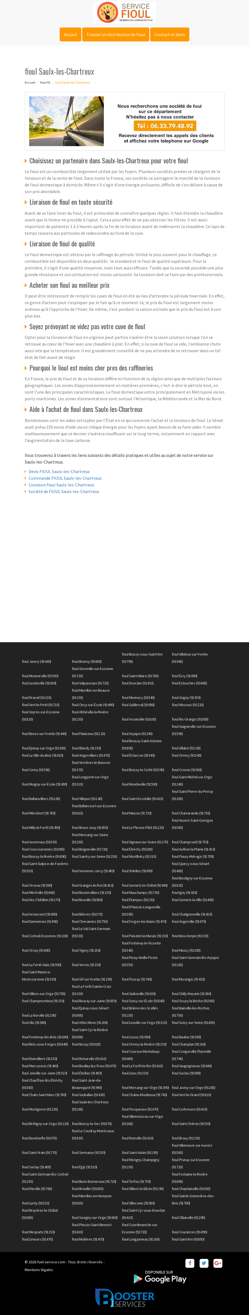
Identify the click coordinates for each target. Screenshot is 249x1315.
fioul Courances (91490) (189, 1231)
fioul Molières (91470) (88, 1239)
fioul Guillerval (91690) (138, 704)
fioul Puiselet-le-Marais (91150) (145, 935)
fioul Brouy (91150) (186, 1138)
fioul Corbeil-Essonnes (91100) (45, 935)
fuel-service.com (51, 1261)
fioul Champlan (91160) (189, 1044)
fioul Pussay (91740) (137, 979)
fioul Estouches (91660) (189, 683)
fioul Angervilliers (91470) (91, 755)
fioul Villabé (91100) (186, 748)
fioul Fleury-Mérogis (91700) (193, 856)
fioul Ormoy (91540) (187, 755)
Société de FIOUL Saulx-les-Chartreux (64, 491)
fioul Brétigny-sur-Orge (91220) (45, 1123)
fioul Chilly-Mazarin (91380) (191, 993)
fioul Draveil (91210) (36, 697)
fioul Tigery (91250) (86, 950)
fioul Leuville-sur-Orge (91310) (144, 1022)
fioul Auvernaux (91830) (39, 841)
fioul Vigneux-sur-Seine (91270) (145, 841)
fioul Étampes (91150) (138, 899)
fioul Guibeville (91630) (139, 993)
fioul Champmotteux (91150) (43, 1000)
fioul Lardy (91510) (35, 1203)
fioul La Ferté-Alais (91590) (41, 964)
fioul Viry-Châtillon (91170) (41, 899)
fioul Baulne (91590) (186, 1036)
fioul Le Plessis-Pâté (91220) (143, 827)
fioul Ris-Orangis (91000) (190, 719)
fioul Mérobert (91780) (39, 813)
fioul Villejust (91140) (87, 798)
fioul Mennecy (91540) (138, 697)
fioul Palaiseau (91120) (88, 733)
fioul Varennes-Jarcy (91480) (93, 870)
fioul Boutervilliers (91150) (91, 892)
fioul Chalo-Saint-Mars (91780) (44, 1094)
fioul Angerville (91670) (189, 921)
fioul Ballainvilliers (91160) (41, 798)
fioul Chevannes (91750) (90, 921)
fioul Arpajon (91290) (137, 733)
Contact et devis (169, 34)
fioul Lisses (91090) (136, 1036)
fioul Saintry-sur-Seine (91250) (94, 856)
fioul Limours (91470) (37, 1239)
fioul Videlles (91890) (137, 870)
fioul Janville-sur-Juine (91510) (44, 1073)
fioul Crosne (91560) (187, 769)
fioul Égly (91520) (84, 1166)
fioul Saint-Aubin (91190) (140, 1152)
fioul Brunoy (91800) (87, 661)
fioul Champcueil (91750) (190, 841)
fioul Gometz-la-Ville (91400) (193, 899)
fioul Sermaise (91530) (88, 1152)
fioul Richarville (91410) (89, 1058)
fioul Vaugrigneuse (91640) (192, 1065)
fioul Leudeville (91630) (39, 683)
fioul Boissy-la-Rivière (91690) (44, 856)
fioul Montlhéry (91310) (139, 856)
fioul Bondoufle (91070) (39, 1138)
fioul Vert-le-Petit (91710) (40, 704)
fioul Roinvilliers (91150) (39, 1058)
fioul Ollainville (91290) (188, 1217)
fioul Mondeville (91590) (139, 784)
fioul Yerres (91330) (86, 964)
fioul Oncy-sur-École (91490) (93, 704)
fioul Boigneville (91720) (90, 849)
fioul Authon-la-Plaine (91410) (193, 849)
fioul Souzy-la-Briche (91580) (193, 1000)
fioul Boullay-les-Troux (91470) (94, 1065)
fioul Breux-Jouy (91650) (90, 827)
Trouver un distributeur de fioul (115, 34)
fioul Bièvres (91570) (87, 914)
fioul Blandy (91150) (86, 748)
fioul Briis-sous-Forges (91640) (45, 1044)
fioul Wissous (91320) (188, 704)
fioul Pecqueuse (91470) (140, 1109)
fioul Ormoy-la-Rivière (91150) (144, 1044)
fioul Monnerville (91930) (40, 675)
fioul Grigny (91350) (186, 697)
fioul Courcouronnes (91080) (43, 849)
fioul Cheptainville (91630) (191, 1188)
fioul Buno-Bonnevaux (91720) (94, 1181)
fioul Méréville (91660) (38, 892)
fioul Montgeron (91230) (40, 1109)
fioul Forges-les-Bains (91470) (144, 921)
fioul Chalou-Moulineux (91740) (144, 1094)
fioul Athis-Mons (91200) (90, 1022)
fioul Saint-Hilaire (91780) (140, 675)
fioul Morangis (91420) (188, 979)
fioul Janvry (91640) (36, 661)
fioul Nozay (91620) (86, 1044)
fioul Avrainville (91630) (139, 719)
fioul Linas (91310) (135, 1073)
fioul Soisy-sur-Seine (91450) (193, 1022)
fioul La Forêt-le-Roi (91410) (142, 1065)
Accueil (70, 34)
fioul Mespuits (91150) (38, 1231)
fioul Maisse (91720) (137, 813)
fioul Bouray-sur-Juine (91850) (94, 1000)
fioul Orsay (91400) (36, 950)
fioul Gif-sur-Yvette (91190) (92, 979)
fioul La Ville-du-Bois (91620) (42, 755)
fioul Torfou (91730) (136, 1181)
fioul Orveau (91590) (37, 885)
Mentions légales (39, 1269)
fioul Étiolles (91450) (87, 1073)
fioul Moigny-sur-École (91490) (44, 784)
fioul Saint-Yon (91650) (188, 1239)
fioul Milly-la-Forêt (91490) (41, 827)
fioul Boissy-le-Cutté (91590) (143, 769)
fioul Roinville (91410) (138, 1138)
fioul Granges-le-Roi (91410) (93, 885)
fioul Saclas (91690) (186, 1073)
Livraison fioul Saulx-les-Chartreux (61, 485)
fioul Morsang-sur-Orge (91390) (145, 1087)
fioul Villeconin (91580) (138, 1203)
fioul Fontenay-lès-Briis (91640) (45, 1036)
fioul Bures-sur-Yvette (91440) (44, 733)
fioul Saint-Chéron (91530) (191, 1123)
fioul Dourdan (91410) (138, 683)
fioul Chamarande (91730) (191, 813)
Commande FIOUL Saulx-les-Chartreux (65, 478)
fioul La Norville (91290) (39, 1015)
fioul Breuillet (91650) (88, 1188)
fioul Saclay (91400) (36, 1166)
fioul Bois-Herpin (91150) (190, 935)
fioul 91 (45, 82)
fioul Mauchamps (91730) (140, 892)
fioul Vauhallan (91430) (88, 1094)
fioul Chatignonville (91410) (192, 914)
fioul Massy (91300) (186, 950)
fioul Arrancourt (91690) (39, 914)
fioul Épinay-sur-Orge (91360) (44, 748)
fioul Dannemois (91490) (40, 921)
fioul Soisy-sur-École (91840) (143, 1000)
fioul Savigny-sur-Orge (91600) (95, 1217)
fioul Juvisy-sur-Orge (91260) (193, 1087)
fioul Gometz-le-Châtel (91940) (145, 885)
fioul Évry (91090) (184, 675)
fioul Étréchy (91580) (137, 849)
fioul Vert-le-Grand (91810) (191, 1094)
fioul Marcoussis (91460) (40, 1065)
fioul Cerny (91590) (36, 769)
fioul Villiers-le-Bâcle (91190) (143, 1188)
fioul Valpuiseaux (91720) (90, 683)
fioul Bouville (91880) (87, 899)
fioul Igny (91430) (184, 892)
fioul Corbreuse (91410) (189, 1109)
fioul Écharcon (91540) (138, 755)
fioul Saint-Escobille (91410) (142, 798)
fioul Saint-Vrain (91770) (39, 1152)
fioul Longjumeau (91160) (141, 1239)
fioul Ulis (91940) (34, 1022)
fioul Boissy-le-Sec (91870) (92, 1123)
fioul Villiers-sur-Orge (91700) (44, 993)
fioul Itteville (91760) (37, 1188)
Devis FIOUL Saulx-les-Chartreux (59, 471)
